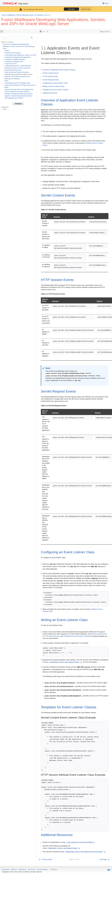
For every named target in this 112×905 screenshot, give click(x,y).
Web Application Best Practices (14, 98)
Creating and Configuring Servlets (15, 59)
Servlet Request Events (51, 80)
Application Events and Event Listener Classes (18, 74)
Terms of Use (31, 869)
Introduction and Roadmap (12, 53)
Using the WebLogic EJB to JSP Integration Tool (19, 89)
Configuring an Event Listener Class (55, 83)
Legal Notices (22, 869)
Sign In (105, 3)
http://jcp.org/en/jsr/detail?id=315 (78, 842)
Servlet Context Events (50, 73)
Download (18, 104)
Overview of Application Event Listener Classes (59, 70)
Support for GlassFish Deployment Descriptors (18, 96)
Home (4, 15)
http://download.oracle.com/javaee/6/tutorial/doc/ (83, 852)
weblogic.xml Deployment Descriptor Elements (18, 94)
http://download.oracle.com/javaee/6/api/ (63, 662)
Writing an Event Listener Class (53, 86)
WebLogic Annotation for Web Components (17, 68)
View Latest (71, 9)
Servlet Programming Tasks (13, 70)
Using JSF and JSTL (11, 63)
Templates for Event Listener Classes (55, 90)
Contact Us (14, 869)
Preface (7, 51)
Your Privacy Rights (42, 869)
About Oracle (5, 869)
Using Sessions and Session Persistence (17, 72)
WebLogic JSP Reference (12, 79)
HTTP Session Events (50, 76)
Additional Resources (50, 93)
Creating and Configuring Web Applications (17, 57)
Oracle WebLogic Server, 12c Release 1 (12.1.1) (33, 15)
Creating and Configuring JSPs (14, 61)
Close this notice (85, 9)
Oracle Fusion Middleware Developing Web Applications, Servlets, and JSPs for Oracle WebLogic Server (19, 46)
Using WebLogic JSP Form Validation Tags (17, 83)
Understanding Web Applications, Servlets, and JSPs (20, 55)
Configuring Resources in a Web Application (18, 66)
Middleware (11, 15)
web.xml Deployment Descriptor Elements (17, 91)
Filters (6, 81)
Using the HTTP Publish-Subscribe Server (17, 76)
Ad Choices (54, 869)
